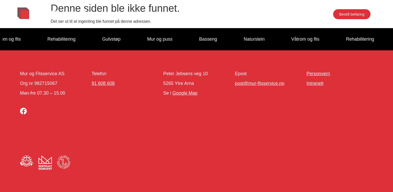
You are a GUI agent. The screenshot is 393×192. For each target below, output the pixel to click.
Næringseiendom (297, 14)
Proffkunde (170, 14)
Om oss (199, 14)
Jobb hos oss (230, 14)
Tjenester (137, 14)
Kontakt (262, 14)
